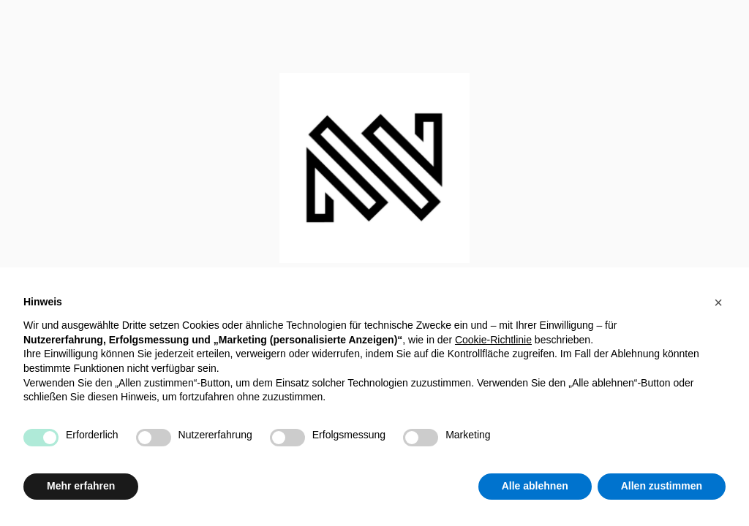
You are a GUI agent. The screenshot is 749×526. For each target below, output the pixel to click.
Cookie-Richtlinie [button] (493, 340)
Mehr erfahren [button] (81, 486)
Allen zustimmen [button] (661, 486)
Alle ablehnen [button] (535, 486)
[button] (718, 302)
